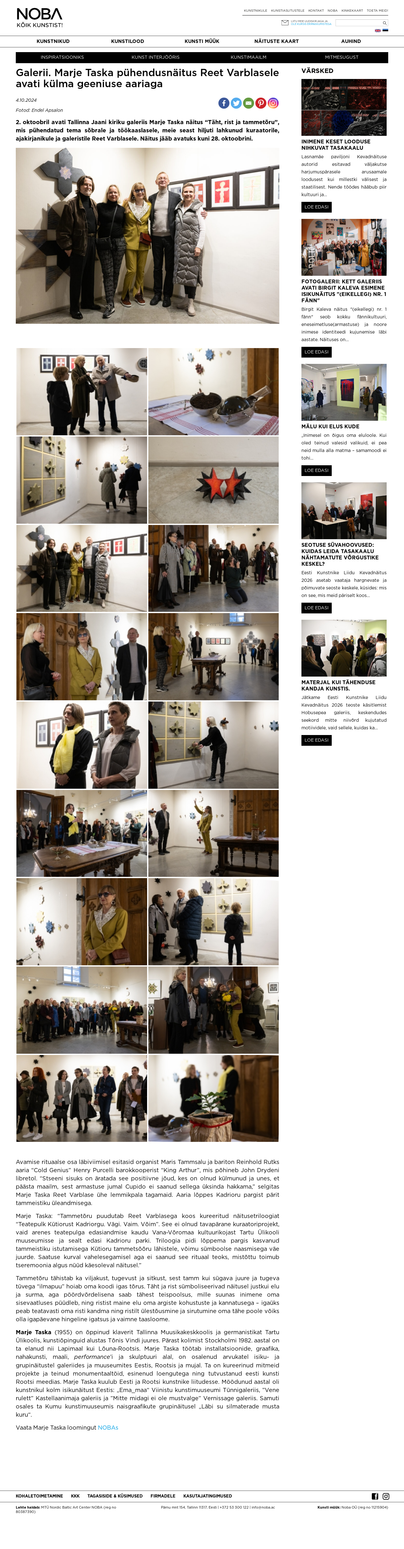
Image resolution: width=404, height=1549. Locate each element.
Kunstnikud (53, 41)
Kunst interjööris (156, 57)
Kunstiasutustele (288, 10)
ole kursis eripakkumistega (311, 24)
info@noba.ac (263, 1507)
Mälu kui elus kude (330, 427)
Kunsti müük (202, 41)
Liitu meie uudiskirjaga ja (309, 21)
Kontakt (316, 10)
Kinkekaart (352, 10)
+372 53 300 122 (234, 1507)
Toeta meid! (377, 10)
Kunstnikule (255, 10)
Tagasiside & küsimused (115, 1496)
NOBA (333, 10)
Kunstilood (127, 41)
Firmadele (163, 1496)
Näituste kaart (276, 41)
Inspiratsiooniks (62, 57)
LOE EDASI (317, 207)
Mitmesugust (342, 57)
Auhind (351, 41)
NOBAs (108, 1428)
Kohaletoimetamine (39, 1496)
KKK (75, 1496)
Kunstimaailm (248, 57)
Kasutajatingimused (207, 1496)
